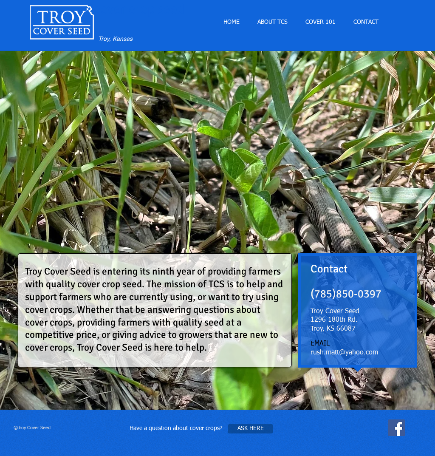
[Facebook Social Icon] (396, 427)
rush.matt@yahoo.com (344, 352)
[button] (321, 22)
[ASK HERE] (250, 428)
